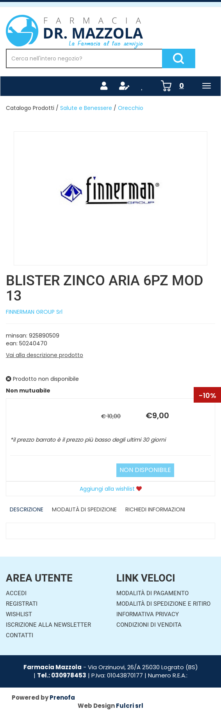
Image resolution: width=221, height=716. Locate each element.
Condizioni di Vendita (149, 624)
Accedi (16, 593)
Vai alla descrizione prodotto (44, 355)
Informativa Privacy (147, 614)
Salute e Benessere (86, 108)
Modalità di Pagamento (152, 593)
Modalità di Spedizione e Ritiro (163, 603)
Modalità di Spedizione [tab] (84, 509)
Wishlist (19, 614)
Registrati (21, 603)
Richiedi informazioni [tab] (155, 509)
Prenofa (62, 697)
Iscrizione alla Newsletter (48, 624)
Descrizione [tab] (26, 509)
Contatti (19, 635)
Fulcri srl (129, 706)
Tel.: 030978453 (61, 675)
